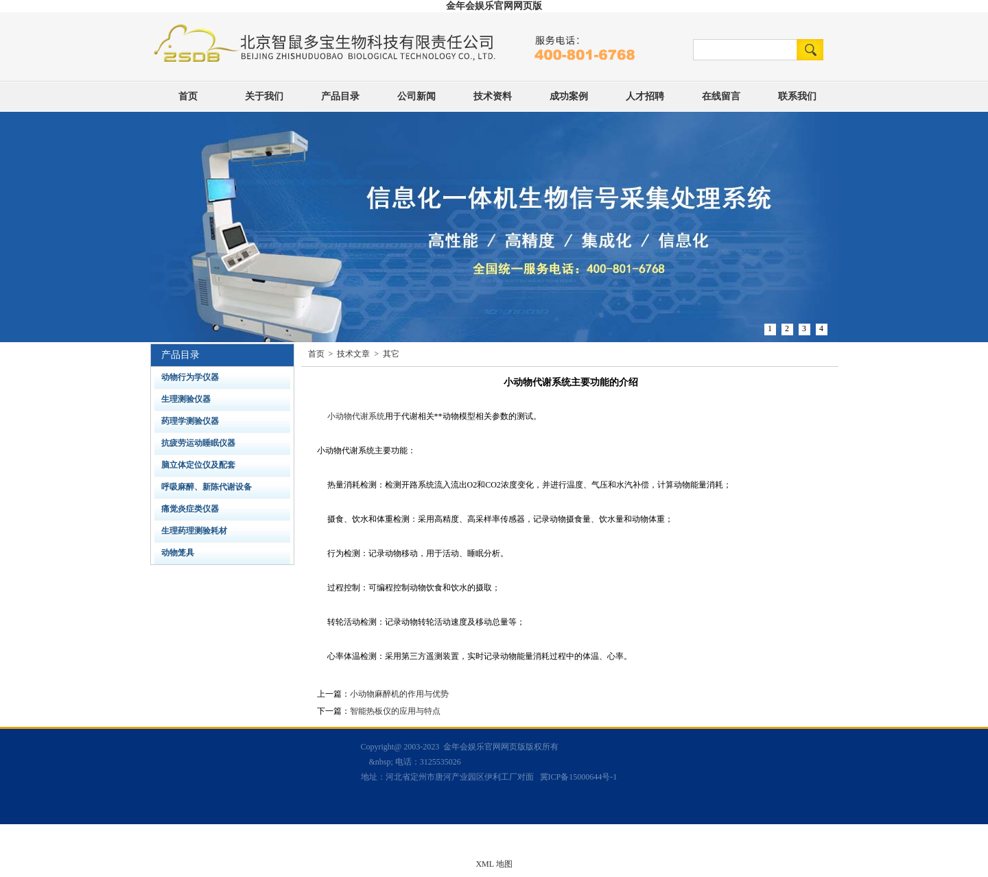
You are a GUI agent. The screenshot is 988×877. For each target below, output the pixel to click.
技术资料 (492, 96)
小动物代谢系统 (356, 416)
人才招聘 (645, 96)
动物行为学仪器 (190, 377)
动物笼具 (177, 552)
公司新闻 (416, 96)
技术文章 (353, 354)
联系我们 (797, 96)
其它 (391, 354)
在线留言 (721, 96)
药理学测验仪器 (190, 421)
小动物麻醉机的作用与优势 (399, 694)
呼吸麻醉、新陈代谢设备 (206, 487)
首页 (188, 96)
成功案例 (569, 96)
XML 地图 (493, 864)
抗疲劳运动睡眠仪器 (198, 443)
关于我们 (264, 96)
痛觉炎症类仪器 (190, 509)
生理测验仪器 (186, 399)
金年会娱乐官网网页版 (494, 6)
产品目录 (340, 96)
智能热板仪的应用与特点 (395, 711)
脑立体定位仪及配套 (198, 465)
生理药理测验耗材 (194, 531)
